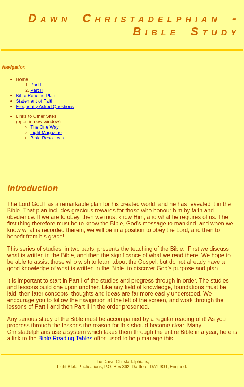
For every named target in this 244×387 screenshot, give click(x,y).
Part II (36, 90)
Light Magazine (46, 132)
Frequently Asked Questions (45, 106)
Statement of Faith (35, 101)
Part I (36, 84)
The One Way (44, 127)
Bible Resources (47, 138)
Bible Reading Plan (35, 95)
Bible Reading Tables (65, 338)
